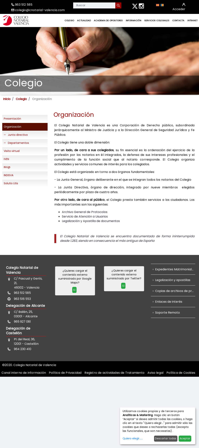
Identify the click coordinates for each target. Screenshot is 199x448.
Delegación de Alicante (25, 305)
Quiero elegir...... (133, 438)
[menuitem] (69, 20)
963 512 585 (23, 4)
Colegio (21, 99)
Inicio (7, 99)
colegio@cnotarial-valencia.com (40, 10)
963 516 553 (22, 299)
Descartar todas (165, 438)
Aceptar (185, 438)
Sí (74, 290)
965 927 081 (22, 321)
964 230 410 (22, 349)
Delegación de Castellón (18, 331)
